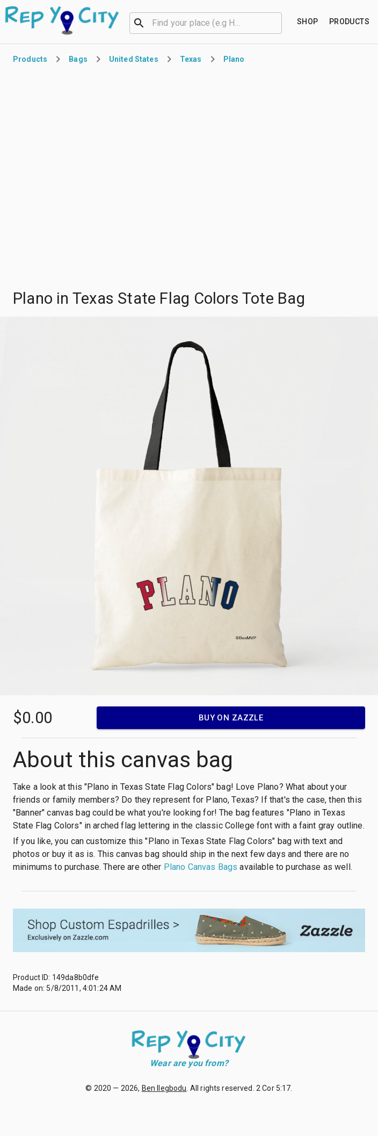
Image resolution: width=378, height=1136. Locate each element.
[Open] (277, 23)
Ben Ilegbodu (164, 1088)
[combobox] (205, 22)
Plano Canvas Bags (201, 867)
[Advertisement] (100, 183)
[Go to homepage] (62, 20)
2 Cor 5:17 (273, 1088)
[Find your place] (307, 22)
